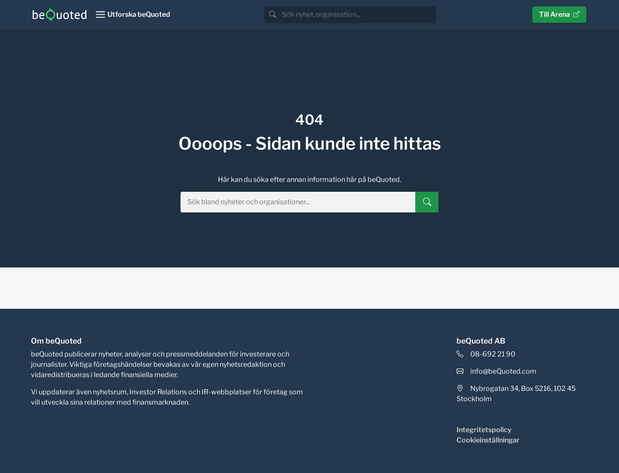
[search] (358, 14)
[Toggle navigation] (132, 14)
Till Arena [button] (559, 14)
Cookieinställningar (488, 440)
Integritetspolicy (484, 430)
